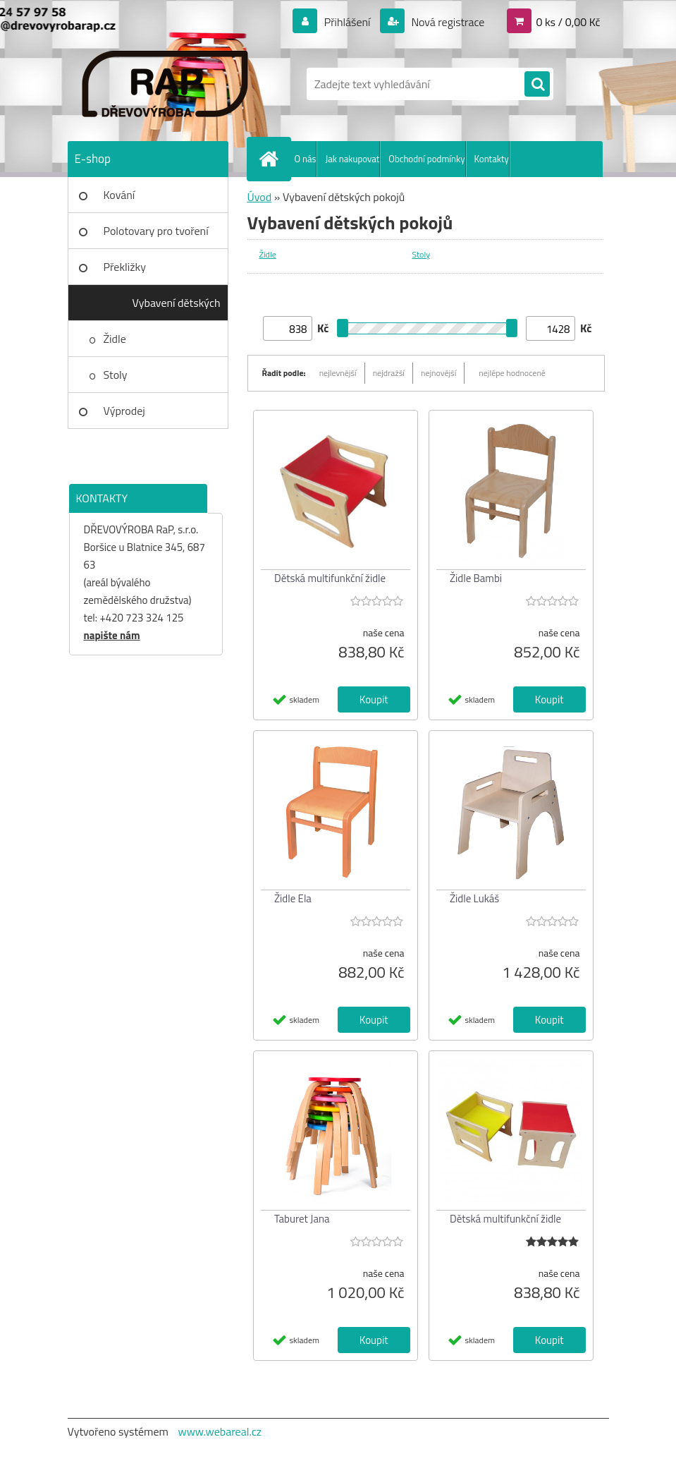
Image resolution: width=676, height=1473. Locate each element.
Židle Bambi (476, 578)
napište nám (112, 635)
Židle (115, 338)
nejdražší (389, 373)
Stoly (116, 374)
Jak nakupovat (352, 159)
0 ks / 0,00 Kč (568, 21)
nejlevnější (338, 373)
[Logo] (165, 84)
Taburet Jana (301, 1219)
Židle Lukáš (474, 898)
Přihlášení (347, 21)
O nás (306, 159)
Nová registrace (447, 21)
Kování (119, 194)
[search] (537, 84)
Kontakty (491, 159)
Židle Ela (293, 898)
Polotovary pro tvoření (156, 230)
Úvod (259, 196)
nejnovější (438, 373)
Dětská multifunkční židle (330, 578)
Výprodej (124, 410)
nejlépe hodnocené (512, 373)
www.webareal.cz (220, 1431)
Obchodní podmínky (426, 159)
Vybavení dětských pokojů (177, 307)
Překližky (125, 266)
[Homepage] (272, 158)
